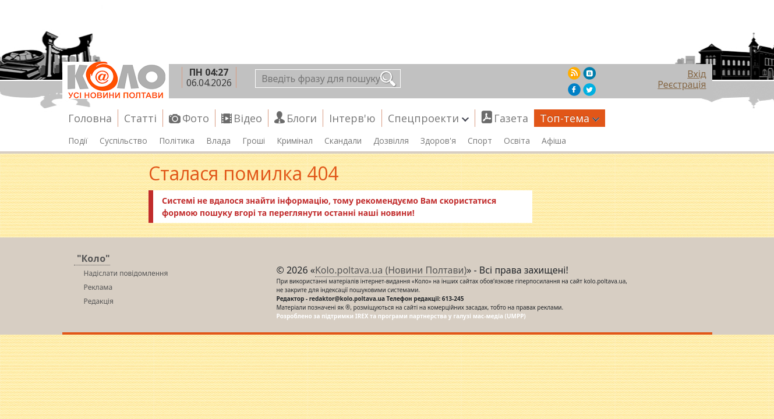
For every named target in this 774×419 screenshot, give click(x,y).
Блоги (302, 118)
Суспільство (123, 141)
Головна (90, 118)
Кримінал (295, 141)
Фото (195, 118)
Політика (177, 141)
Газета (511, 118)
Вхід (696, 74)
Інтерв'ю (352, 118)
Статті (140, 118)
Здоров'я (438, 141)
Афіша (554, 141)
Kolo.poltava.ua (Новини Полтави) (390, 270)
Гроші (253, 141)
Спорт (480, 141)
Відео (248, 118)
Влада (218, 141)
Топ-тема (569, 118)
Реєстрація (682, 84)
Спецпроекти (428, 118)
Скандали (343, 141)
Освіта (517, 141)
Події (78, 141)
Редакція (99, 301)
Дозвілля (391, 141)
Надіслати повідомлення (126, 273)
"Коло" (93, 258)
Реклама (98, 287)
